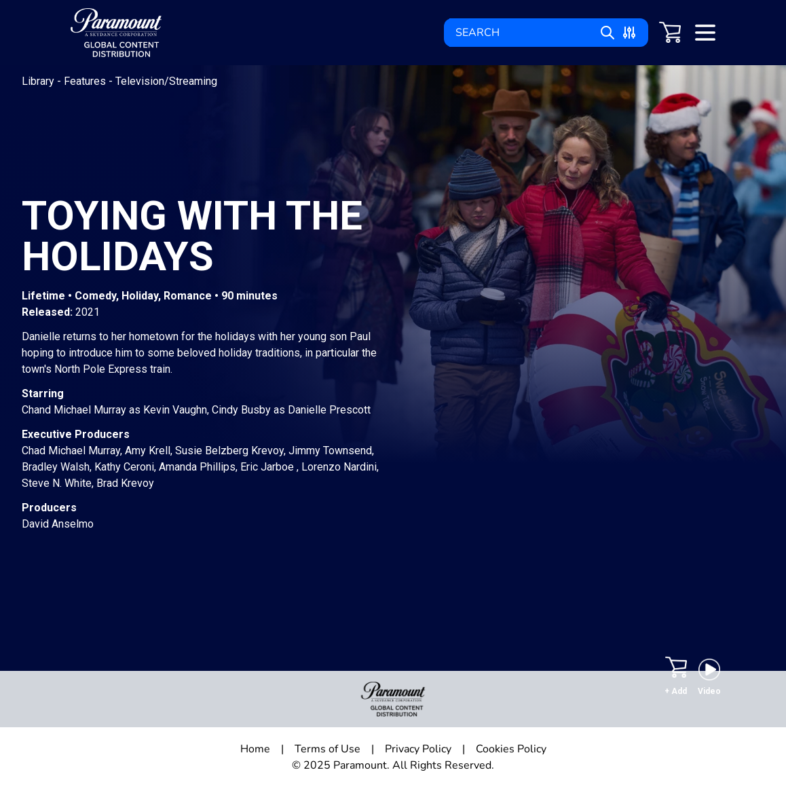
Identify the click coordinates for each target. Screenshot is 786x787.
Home (255, 749)
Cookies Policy (511, 749)
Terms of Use (327, 749)
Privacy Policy (418, 749)
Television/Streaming (166, 81)
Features (86, 81)
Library (39, 81)
